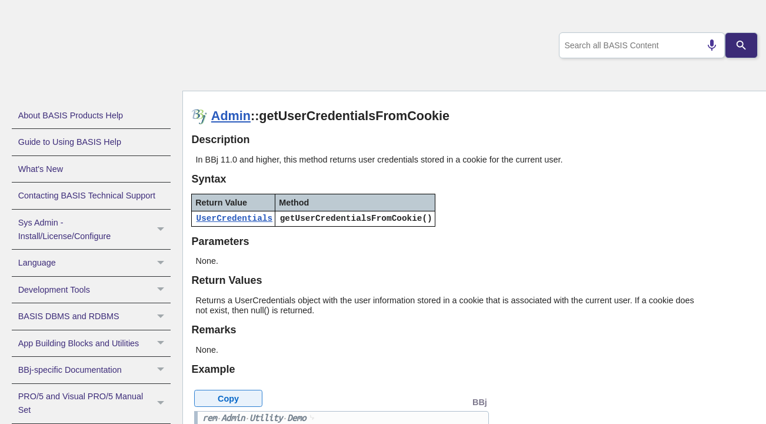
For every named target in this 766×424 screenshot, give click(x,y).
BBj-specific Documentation (94, 370)
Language (94, 263)
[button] (162, 230)
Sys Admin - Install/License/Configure (94, 230)
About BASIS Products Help (70, 115)
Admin (231, 115)
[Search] (741, 45)
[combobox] (639, 45)
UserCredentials (235, 218)
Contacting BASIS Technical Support (86, 195)
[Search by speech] (707, 45)
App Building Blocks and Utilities (94, 343)
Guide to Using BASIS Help (69, 142)
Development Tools (94, 290)
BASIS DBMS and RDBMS (94, 316)
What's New (40, 169)
